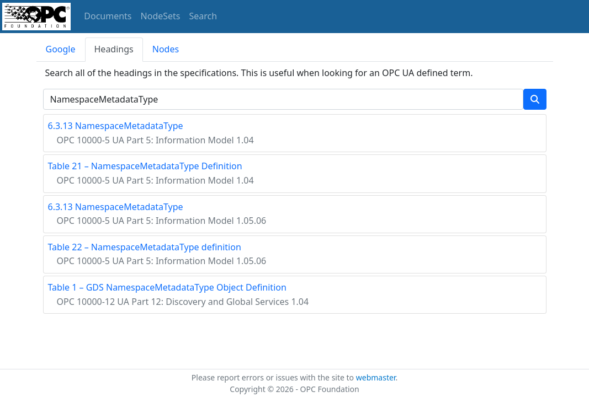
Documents (107, 16)
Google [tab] (61, 49)
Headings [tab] (114, 49)
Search (203, 16)
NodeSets (161, 16)
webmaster (376, 377)
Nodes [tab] (165, 49)
